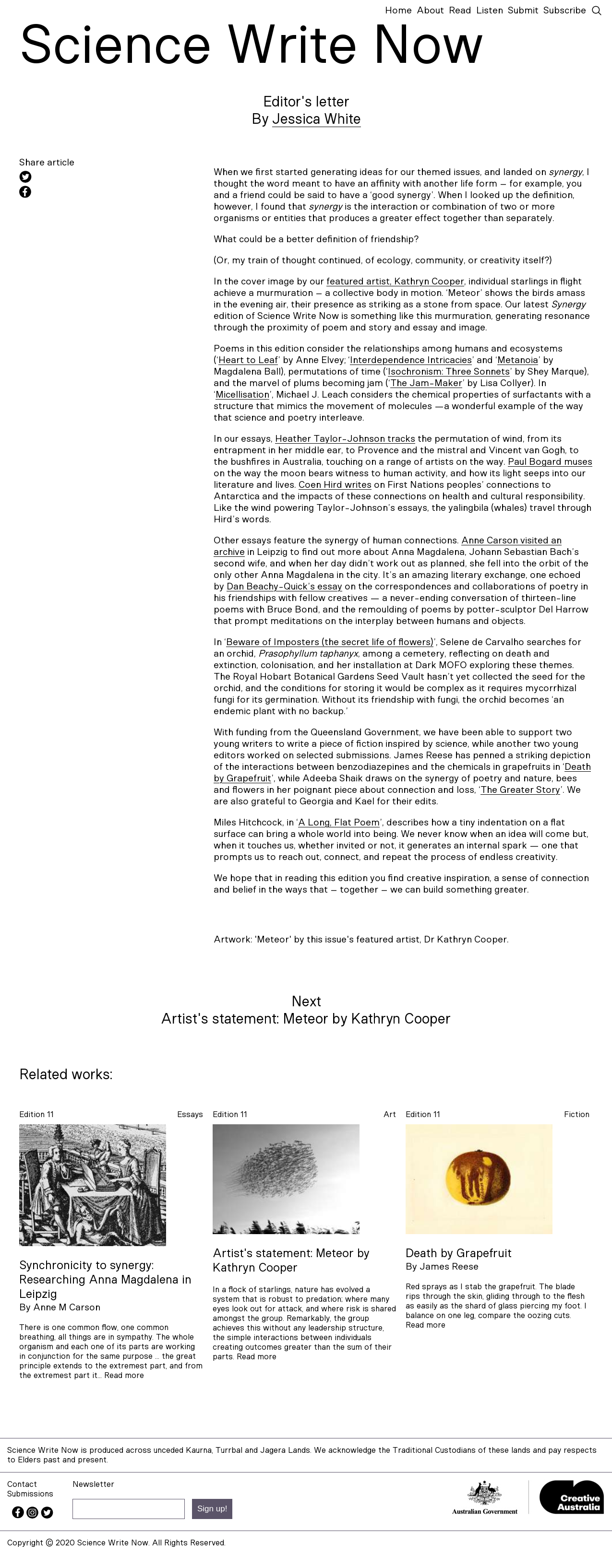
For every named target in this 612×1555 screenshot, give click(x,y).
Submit (523, 10)
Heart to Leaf (248, 360)
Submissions (30, 1494)
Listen (489, 10)
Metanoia (517, 360)
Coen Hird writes (335, 485)
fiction (576, 1114)
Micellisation (242, 395)
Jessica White (316, 119)
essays (190, 1114)
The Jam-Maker (426, 383)
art (390, 1114)
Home (398, 10)
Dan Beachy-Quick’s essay (284, 586)
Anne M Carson (66, 1307)
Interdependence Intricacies (411, 360)
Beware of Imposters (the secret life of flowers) (329, 642)
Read (460, 10)
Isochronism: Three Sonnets (449, 372)
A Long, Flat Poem (339, 822)
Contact (22, 1484)
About (430, 10)
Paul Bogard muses (550, 462)
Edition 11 (36, 1114)
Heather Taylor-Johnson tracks (345, 439)
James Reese (449, 1267)
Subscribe (564, 10)
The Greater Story (520, 790)
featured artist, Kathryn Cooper (395, 281)
